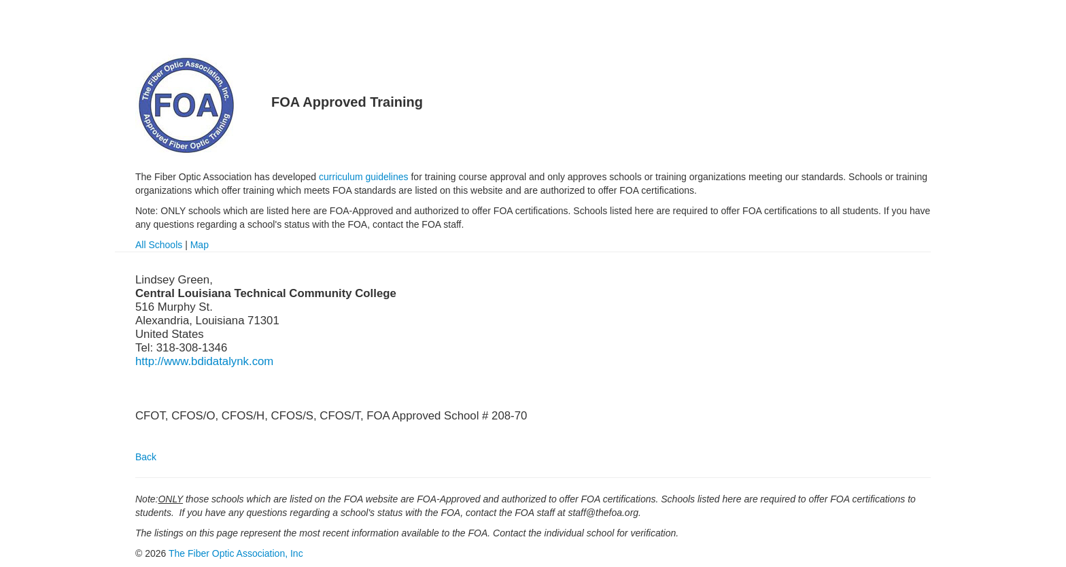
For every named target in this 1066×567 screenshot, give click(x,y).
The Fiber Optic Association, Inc (236, 553)
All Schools (158, 244)
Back (145, 456)
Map (199, 244)
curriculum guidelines (364, 176)
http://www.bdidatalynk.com (204, 361)
